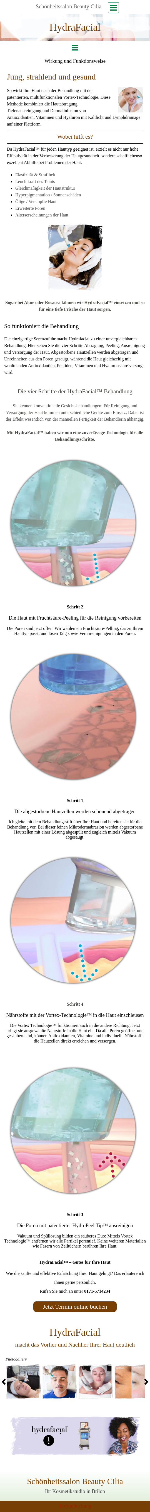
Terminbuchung (75, 1506)
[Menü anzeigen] (113, 7)
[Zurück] (5, 1382)
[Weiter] (145, 1382)
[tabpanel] (75, 27)
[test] (75, 1306)
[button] (23, 1382)
